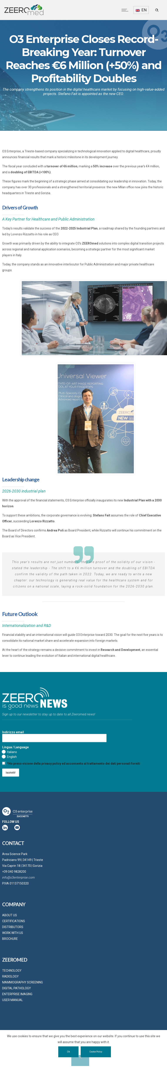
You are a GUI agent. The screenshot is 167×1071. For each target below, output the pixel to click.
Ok (68, 1052)
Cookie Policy (95, 1052)
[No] (80, 1060)
